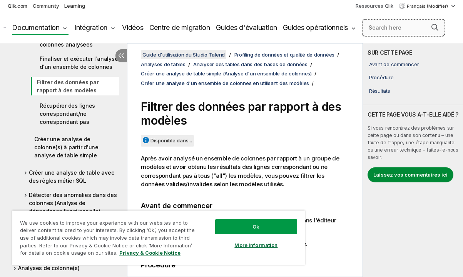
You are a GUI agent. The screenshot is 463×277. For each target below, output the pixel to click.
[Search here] (404, 28)
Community (46, 6)
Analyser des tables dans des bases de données (250, 64)
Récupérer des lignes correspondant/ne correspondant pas (67, 113)
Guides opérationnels (315, 27)
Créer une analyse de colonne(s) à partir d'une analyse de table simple (66, 147)
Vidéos (133, 27)
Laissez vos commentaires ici (410, 175)
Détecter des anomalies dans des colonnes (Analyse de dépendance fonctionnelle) (73, 203)
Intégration (90, 27)
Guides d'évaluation (246, 27)
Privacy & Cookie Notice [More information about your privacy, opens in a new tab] (64, 254)
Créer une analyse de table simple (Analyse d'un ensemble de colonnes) (226, 73)
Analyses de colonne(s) (49, 268)
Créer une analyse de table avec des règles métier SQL (71, 176)
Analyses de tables (163, 64)
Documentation (36, 27)
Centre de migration (179, 27)
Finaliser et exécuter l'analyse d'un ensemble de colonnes (79, 62)
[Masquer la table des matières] (121, 55)
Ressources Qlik (374, 6)
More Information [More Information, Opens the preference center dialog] (235, 239)
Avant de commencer (394, 64)
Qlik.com (17, 6)
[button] (435, 27)
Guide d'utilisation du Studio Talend (183, 55)
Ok (235, 221)
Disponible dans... (171, 140)
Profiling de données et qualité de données (284, 55)
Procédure (381, 77)
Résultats (379, 91)
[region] (146, 235)
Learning (74, 6)
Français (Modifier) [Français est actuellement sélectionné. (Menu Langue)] (428, 6)
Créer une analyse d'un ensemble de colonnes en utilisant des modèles (225, 83)
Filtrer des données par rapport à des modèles (68, 86)
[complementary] (413, 160)
